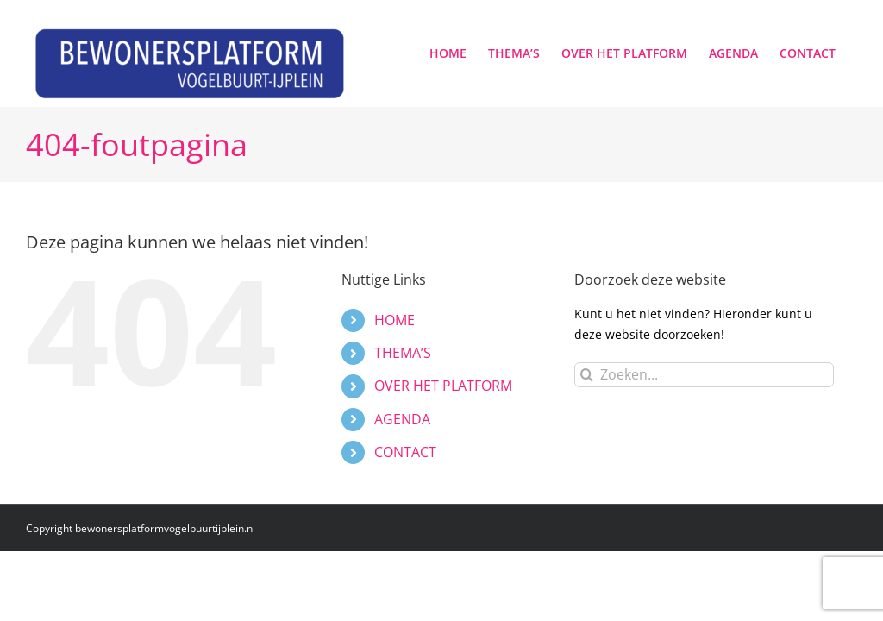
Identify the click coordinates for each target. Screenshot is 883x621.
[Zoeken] (586, 374)
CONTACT (405, 451)
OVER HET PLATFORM (443, 385)
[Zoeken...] (704, 374)
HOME (394, 319)
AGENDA (402, 419)
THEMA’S (402, 352)
